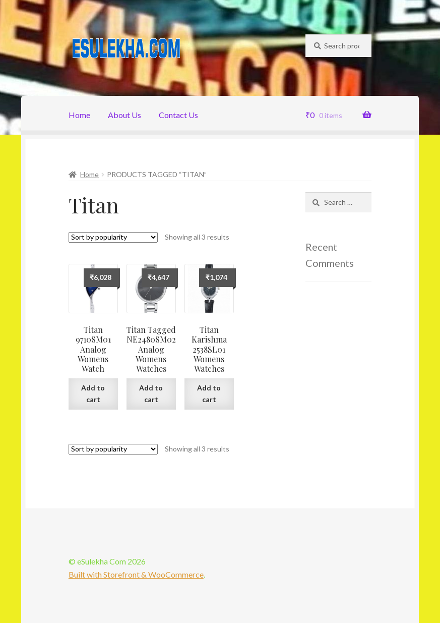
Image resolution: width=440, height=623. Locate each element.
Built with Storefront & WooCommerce (136, 574)
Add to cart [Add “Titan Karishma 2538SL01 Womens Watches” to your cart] (209, 393)
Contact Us (178, 115)
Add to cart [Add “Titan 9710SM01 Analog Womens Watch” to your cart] (93, 393)
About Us (124, 115)
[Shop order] (113, 237)
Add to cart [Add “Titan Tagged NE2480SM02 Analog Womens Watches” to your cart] (151, 393)
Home (79, 115)
